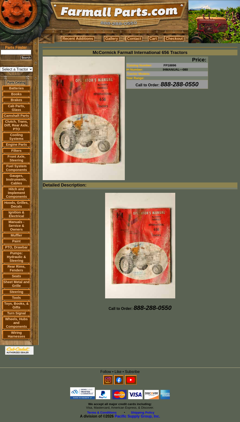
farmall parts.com (19, 358)
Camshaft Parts (16, 116)
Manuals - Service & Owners (16, 225)
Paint (16, 241)
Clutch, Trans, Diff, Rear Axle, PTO (16, 125)
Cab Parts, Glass (16, 108)
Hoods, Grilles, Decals (16, 204)
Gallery (111, 39)
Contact (134, 39)
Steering (16, 292)
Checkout (174, 39)
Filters (16, 150)
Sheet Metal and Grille (16, 284)
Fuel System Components (16, 168)
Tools (16, 298)
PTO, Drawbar (16, 247)
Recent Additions (77, 39)
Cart (153, 39)
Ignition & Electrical (16, 214)
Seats (16, 276)
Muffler (16, 235)
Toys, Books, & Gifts (16, 305)
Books (16, 94)
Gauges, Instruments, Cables (16, 179)
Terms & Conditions (102, 412)
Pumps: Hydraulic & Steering (16, 256)
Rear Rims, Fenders (17, 268)
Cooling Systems (16, 137)
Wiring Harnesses (16, 334)
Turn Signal (16, 313)
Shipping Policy (142, 412)
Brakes (16, 100)
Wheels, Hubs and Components (16, 322)
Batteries (16, 88)
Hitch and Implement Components (16, 192)
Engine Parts (16, 144)
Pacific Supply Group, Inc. (137, 416)
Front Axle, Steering (16, 158)
